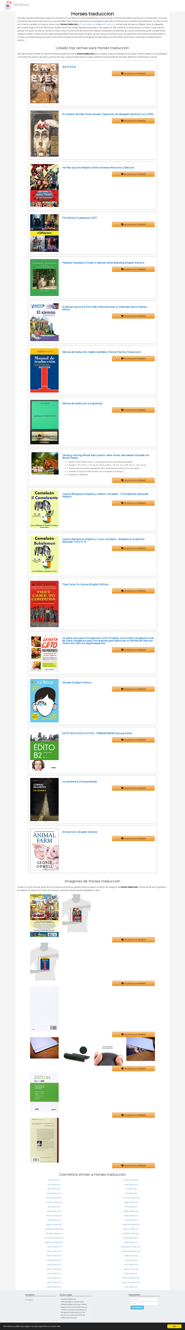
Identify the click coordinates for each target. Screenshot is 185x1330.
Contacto (29, 1300)
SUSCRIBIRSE (137, 1307)
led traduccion (108, 24)
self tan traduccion (87, 24)
